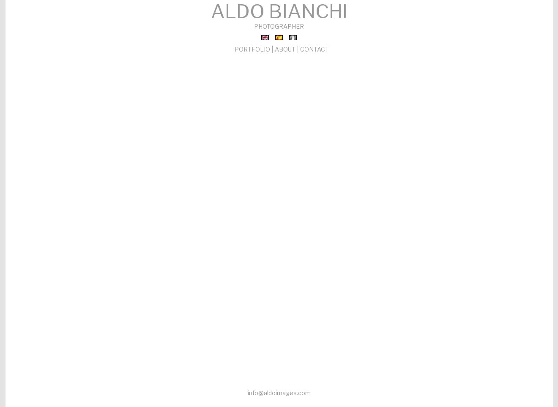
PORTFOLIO (252, 49)
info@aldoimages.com (279, 392)
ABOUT (285, 49)
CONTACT (314, 49)
